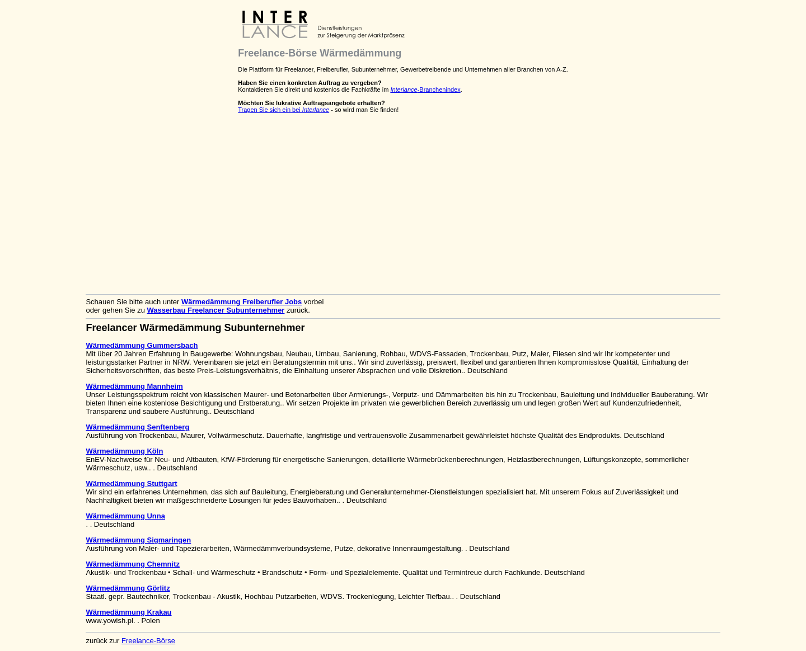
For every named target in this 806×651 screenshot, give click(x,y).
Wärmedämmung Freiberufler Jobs (241, 302)
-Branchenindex (425, 89)
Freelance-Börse (148, 640)
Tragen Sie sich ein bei (283, 109)
